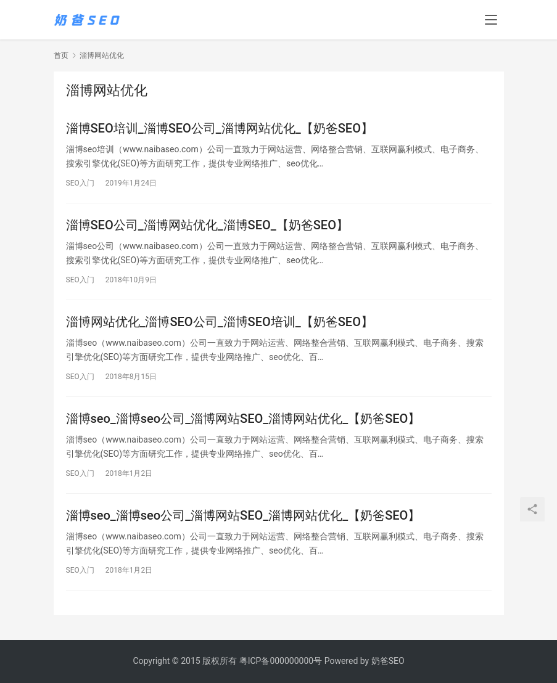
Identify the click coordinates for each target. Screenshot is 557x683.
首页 (61, 55)
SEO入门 (80, 183)
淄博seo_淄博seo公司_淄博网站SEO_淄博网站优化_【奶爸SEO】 (243, 418)
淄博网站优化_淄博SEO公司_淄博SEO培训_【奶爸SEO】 (219, 321)
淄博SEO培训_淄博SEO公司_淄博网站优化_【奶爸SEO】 (219, 128)
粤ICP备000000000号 (281, 661)
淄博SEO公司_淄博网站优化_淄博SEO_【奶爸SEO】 (207, 225)
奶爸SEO (388, 661)
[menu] (491, 20)
